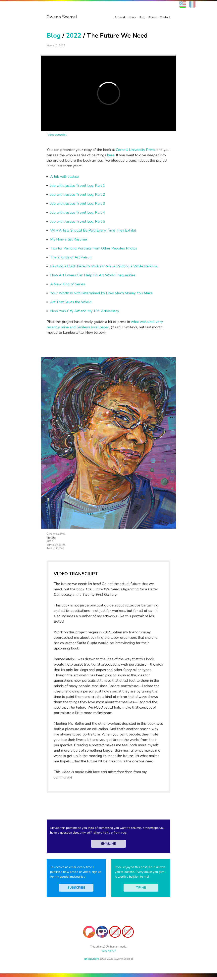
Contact (165, 17)
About (152, 17)
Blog (142, 17)
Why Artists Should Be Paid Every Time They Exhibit (93, 230)
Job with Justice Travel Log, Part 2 (77, 194)
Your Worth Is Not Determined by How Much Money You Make (101, 293)
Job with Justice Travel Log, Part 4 (77, 212)
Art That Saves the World (71, 302)
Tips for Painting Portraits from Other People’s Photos (93, 248)
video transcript (57, 135)
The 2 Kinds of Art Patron (70, 257)
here (110, 155)
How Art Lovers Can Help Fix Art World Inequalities (92, 275)
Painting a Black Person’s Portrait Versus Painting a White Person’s (104, 266)
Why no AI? (108, 951)
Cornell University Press (135, 149)
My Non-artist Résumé (68, 239)
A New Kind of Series (67, 284)
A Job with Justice (64, 176)
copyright (91, 959)
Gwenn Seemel (62, 17)
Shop (132, 17)
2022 (73, 35)
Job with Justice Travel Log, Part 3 (77, 203)
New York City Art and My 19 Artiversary (84, 311)
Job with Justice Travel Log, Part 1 (77, 185)
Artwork (120, 17)
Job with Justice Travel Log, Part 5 (77, 221)
